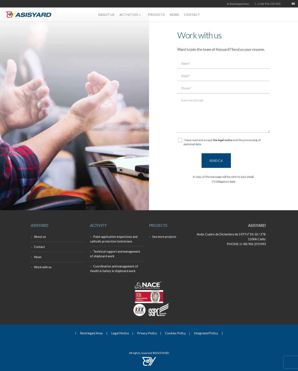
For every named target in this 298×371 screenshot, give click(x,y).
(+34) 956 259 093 (268, 3)
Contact (38, 247)
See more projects (162, 236)
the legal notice (222, 140)
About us (38, 236)
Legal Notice (120, 333)
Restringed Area (239, 3)
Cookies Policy (175, 333)
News (36, 257)
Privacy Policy (147, 333)
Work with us (41, 267)
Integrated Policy (208, 333)
